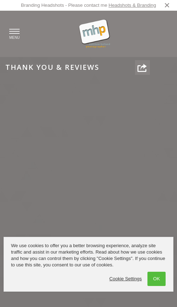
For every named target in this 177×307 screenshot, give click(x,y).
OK (156, 278)
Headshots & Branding (132, 5)
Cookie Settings (125, 278)
